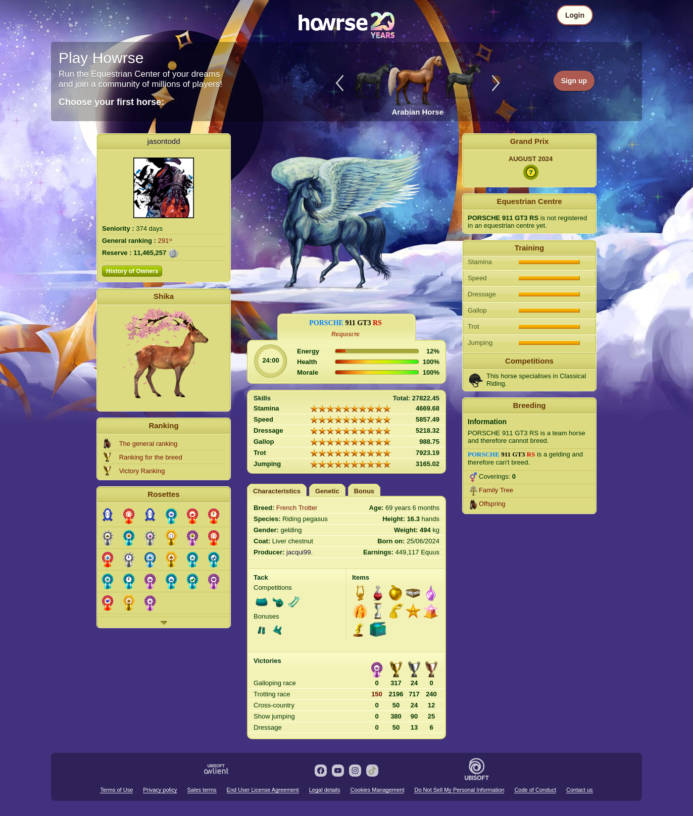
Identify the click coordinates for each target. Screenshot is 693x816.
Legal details (324, 790)
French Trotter (297, 508)
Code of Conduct (535, 790)
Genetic (327, 491)
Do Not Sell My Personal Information (459, 790)
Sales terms (202, 790)
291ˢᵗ (165, 240)
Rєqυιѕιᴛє (345, 334)
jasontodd (163, 141)
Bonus (364, 491)
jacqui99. (299, 552)
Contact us (579, 790)
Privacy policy (160, 790)
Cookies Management (377, 790)
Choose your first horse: (111, 102)
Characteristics (277, 491)
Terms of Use (116, 790)
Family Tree (496, 490)
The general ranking (148, 443)
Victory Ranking (142, 471)
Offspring (492, 503)
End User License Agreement (263, 790)
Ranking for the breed (150, 457)
